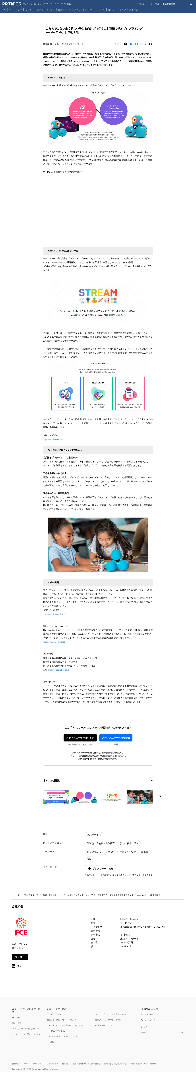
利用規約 (65, 1063)
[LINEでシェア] (136, 44)
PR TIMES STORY (54, 1014)
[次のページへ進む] (160, 796)
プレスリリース (31, 895)
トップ (16, 895)
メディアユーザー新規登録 (116, 738)
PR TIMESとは (18, 1017)
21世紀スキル (94, 852)
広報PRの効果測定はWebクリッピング (63, 1036)
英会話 (144, 852)
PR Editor (51, 1042)
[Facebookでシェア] (131, 44)
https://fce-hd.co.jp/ (129, 919)
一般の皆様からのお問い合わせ (143, 1063)
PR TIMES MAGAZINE (56, 1031)
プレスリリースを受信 (148, 4)
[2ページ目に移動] (152, 780)
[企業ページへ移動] (21, 927)
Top (4, 9)
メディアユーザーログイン (80, 738)
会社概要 (15, 1063)
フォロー (19, 957)
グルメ (123, 9)
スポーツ (133, 9)
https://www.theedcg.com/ (54, 642)
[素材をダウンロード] (145, 44)
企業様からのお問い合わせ (115, 1063)
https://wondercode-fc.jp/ (54, 614)
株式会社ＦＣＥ (50, 895)
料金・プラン (17, 1023)
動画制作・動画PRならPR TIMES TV (61, 1019)
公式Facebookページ (149, 1014)
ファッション (80, 9)
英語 (89, 859)
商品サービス (94, 834)
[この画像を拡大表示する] (56, 797)
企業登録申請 (168, 4)
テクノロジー (15, 9)
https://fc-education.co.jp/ (59, 670)
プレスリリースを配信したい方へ (26, 1034)
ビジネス (112, 9)
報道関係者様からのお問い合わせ (87, 1063)
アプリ (40, 9)
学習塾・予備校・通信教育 (101, 843)
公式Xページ (146, 1026)
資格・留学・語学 (129, 843)
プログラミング (128, 852)
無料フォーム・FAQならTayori (108, 1019)
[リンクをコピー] (150, 44)
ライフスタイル (97, 9)
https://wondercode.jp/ (52, 439)
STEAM (110, 852)
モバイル (29, 9)
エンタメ (50, 9)
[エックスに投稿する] (125, 44)
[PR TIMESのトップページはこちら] (38, 4)
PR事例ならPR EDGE (103, 1025)
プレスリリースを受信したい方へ (26, 1028)
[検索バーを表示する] (191, 4)
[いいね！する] (116, 44)
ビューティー (64, 9)
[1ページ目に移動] (151, 780)
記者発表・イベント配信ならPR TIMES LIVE (65, 1025)
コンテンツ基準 (51, 1063)
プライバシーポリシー (32, 1063)
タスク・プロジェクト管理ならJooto (110, 1014)
